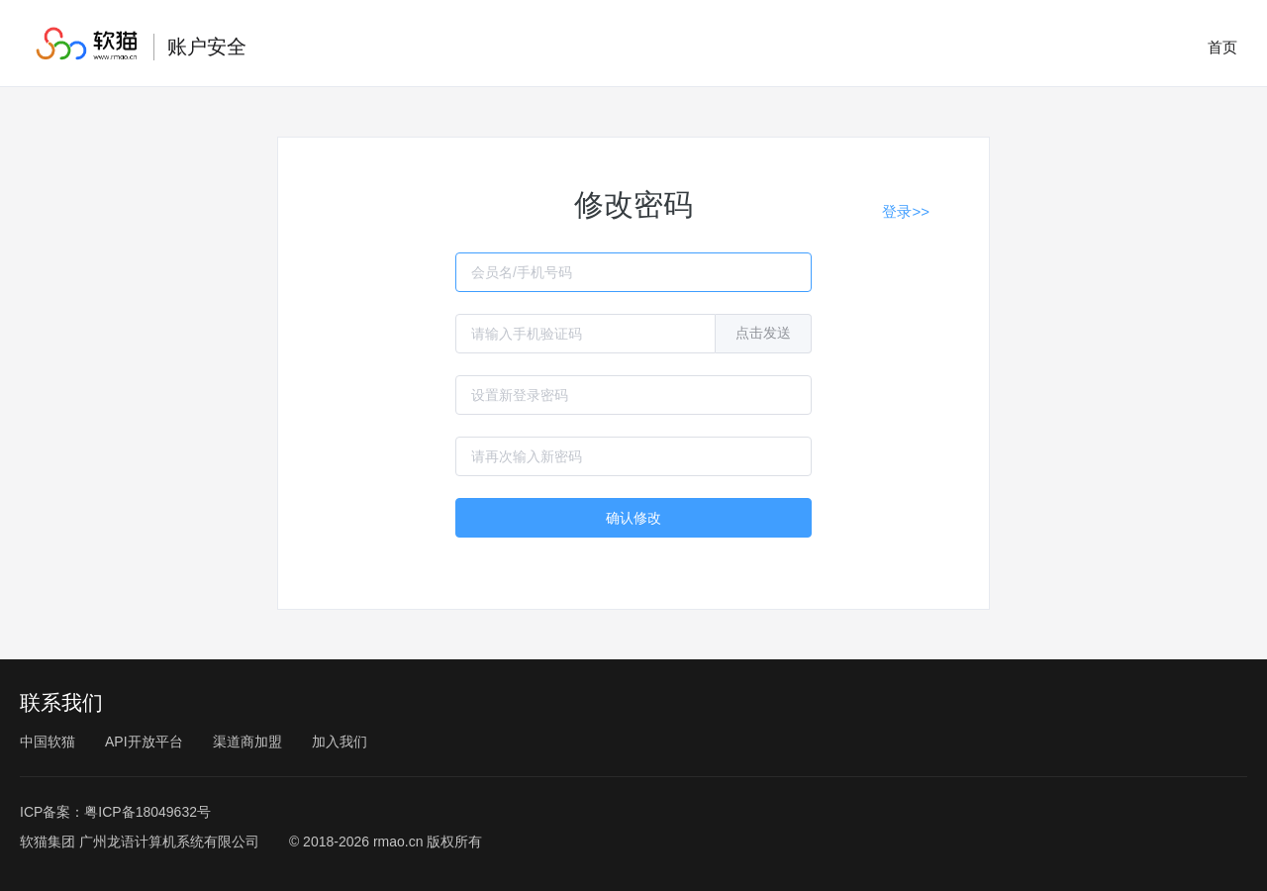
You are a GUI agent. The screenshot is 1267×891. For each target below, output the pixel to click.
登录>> (905, 211)
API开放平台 (144, 741)
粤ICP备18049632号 (147, 812)
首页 (1222, 47)
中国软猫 (47, 741)
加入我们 (339, 741)
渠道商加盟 (247, 741)
